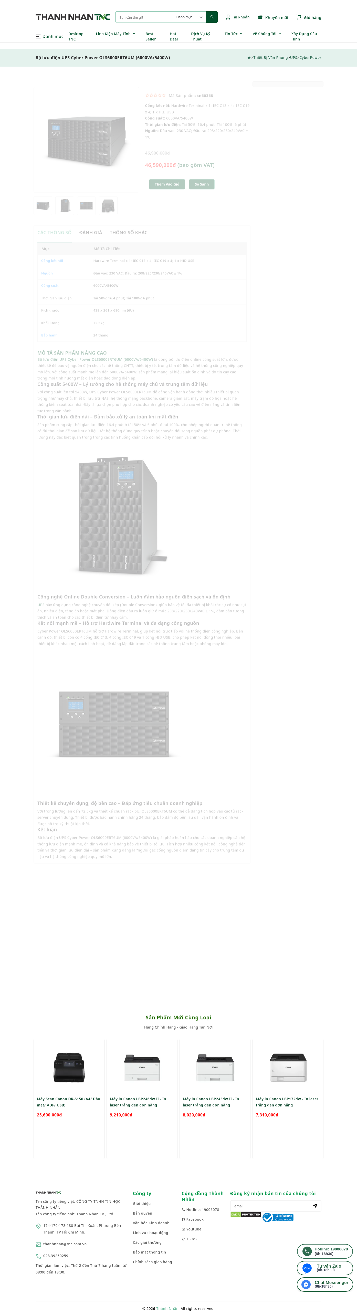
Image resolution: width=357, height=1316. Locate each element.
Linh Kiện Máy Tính (113, 33)
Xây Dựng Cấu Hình (304, 36)
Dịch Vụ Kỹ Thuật (200, 36)
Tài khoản (237, 17)
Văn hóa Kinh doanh (151, 1222)
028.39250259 (55, 1255)
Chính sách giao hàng (152, 1261)
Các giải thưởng (147, 1242)
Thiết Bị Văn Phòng (270, 57)
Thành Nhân (167, 1308)
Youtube (192, 1229)
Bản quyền (142, 1213)
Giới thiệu (142, 1203)
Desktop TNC (75, 36)
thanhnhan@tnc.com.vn (65, 1243)
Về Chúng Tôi (265, 33)
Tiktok (190, 1238)
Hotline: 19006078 (200, 1209)
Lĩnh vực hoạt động (150, 1232)
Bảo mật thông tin (149, 1252)
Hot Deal (174, 36)
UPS (293, 57)
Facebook (193, 1219)
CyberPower (310, 57)
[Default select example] (189, 17)
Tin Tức (231, 33)
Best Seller (151, 36)
